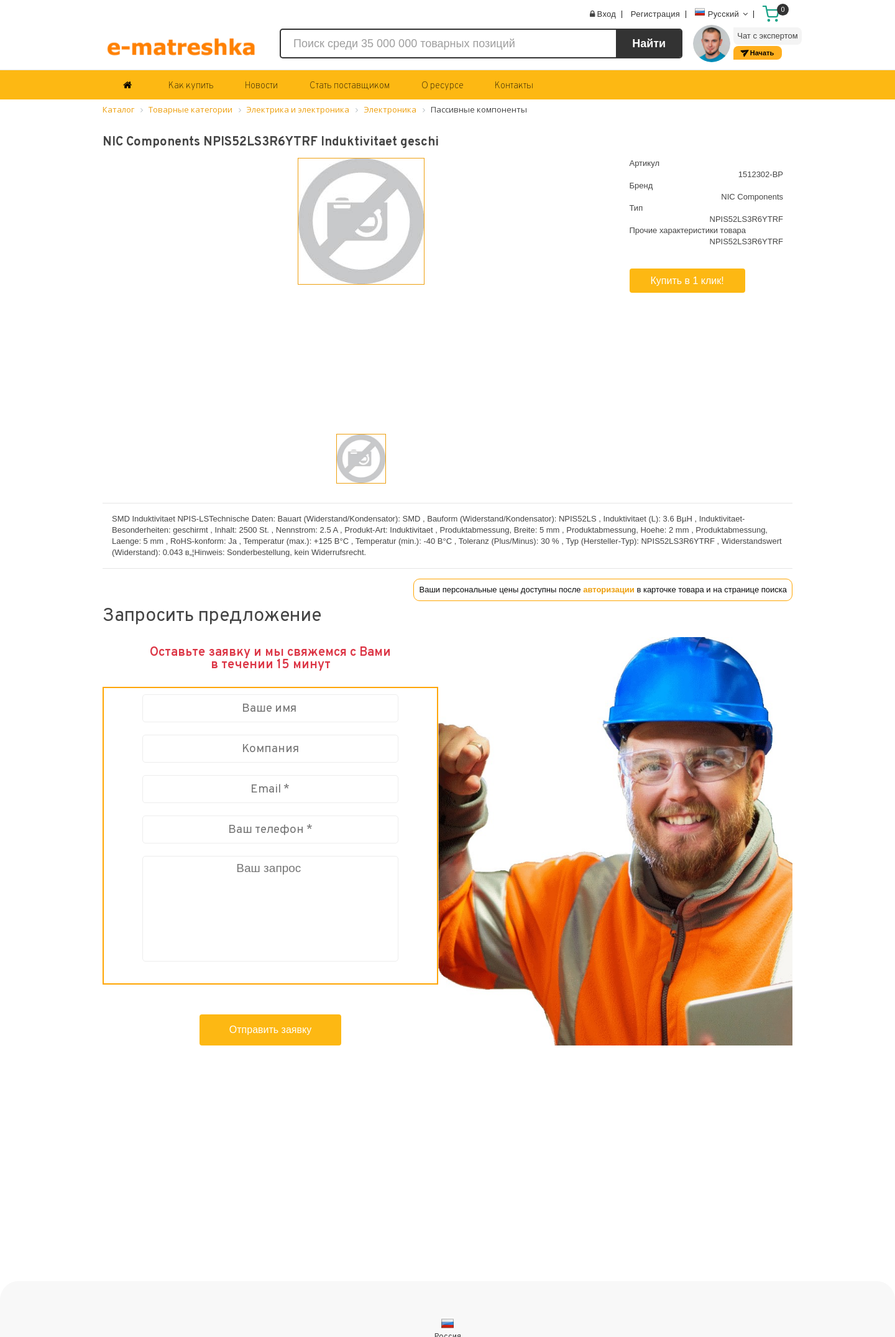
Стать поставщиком (350, 86)
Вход (607, 14)
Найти (649, 43)
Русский (721, 13)
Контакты (514, 86)
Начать (762, 53)
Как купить (191, 86)
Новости (261, 86)
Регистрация (655, 14)
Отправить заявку (270, 1029)
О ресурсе (442, 86)
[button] (149, 325)
